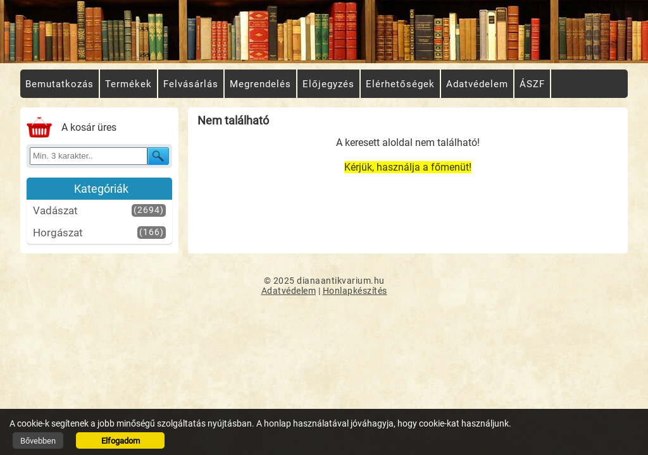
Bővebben (38, 441)
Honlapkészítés (355, 291)
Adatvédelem (288, 291)
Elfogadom (120, 441)
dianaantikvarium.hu (341, 281)
